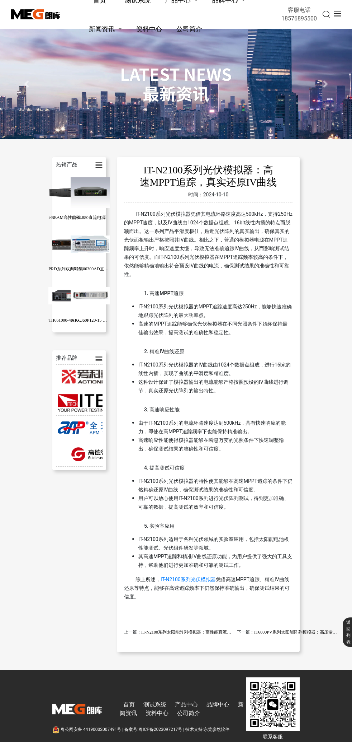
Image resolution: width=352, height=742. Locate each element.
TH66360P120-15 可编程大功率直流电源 (108, 320)
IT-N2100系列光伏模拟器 (188, 579)
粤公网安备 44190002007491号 (87, 729)
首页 (129, 704)
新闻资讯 (102, 29)
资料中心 (149, 29)
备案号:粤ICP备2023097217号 (153, 729)
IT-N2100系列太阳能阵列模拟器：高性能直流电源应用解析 (197, 632)
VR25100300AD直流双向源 (96, 268)
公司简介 (189, 29)
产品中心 (186, 704)
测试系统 (154, 704)
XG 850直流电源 (90, 217)
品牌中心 (217, 704)
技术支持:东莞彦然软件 (207, 729)
